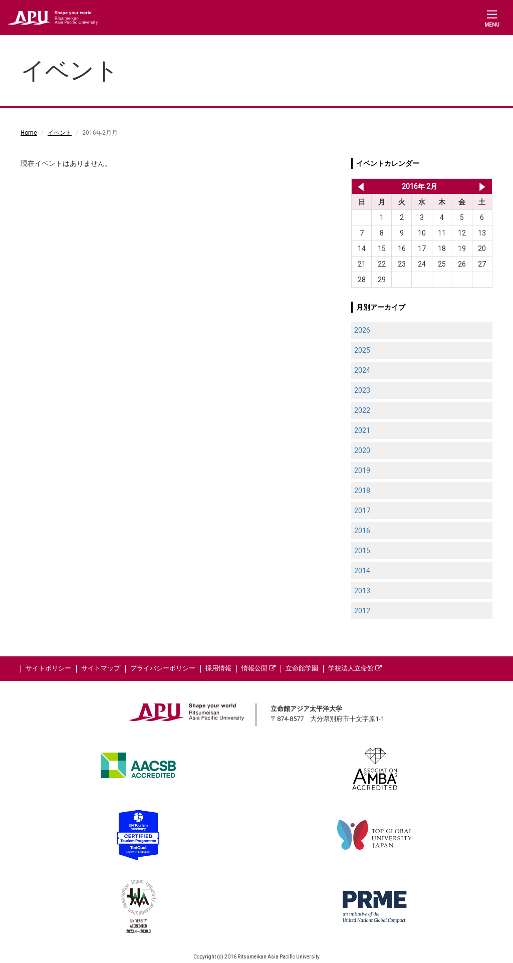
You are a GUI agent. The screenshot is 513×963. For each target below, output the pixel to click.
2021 (362, 430)
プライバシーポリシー (162, 668)
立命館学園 (302, 668)
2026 (362, 330)
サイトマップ (100, 668)
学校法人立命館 (355, 668)
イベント (60, 132)
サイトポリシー (48, 668)
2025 (362, 350)
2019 (362, 470)
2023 (362, 390)
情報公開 (258, 668)
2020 (362, 450)
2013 (362, 591)
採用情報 (218, 668)
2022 (362, 410)
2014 (362, 571)
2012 (362, 611)
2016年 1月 (359, 186)
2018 (362, 491)
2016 (362, 531)
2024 (362, 370)
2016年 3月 (482, 186)
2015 (362, 551)
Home (29, 132)
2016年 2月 (419, 186)
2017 (362, 511)
